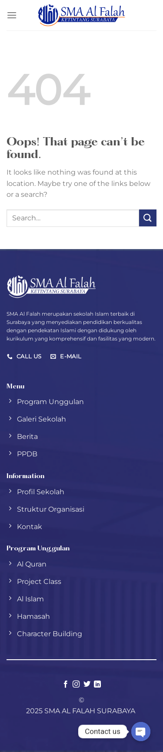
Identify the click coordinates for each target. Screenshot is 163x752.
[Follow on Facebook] (65, 684)
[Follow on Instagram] (76, 684)
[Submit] (147, 217)
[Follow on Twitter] (86, 684)
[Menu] (12, 15)
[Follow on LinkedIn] (97, 684)
